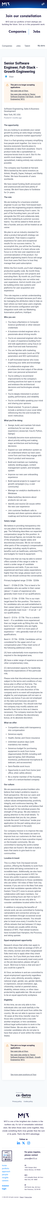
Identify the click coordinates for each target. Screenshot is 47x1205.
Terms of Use (28, 1197)
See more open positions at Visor (23, 1075)
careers (5, 1181)
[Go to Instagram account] (28, 1142)
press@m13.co (31, 1159)
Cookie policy (28, 1101)
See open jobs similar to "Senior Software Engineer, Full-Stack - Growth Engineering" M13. (26, 96)
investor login (5, 1187)
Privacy (22, 1197)
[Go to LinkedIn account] (18, 1142)
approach (6, 1172)
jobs (18, 46)
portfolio (5, 1169)
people (5, 1175)
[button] (43, 4)
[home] (5, 4)
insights (5, 1178)
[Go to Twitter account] (23, 1142)
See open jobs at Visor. (19, 91)
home (4, 1166)
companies (7, 46)
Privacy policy (17, 1101)
